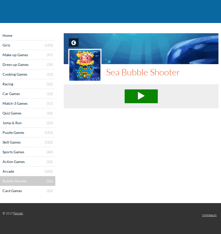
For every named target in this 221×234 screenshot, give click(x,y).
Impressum (209, 215)
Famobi (18, 213)
